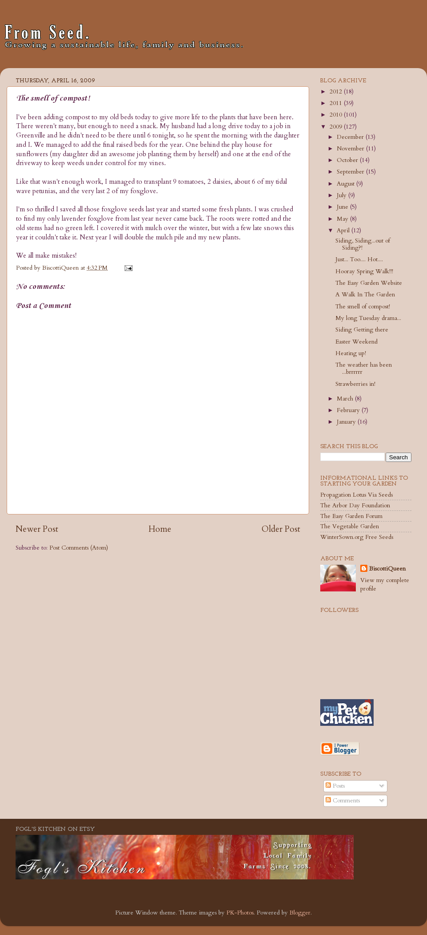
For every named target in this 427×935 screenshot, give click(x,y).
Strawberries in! (355, 384)
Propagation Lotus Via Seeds (356, 495)
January (347, 422)
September (351, 172)
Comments (343, 801)
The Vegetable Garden (349, 526)
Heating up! (350, 353)
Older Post (281, 529)
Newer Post (37, 529)
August (346, 184)
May (343, 219)
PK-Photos (240, 913)
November (351, 149)
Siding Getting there (361, 330)
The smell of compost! (362, 307)
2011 (337, 103)
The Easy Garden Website (368, 283)
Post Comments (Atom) (78, 548)
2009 (337, 127)
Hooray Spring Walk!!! (364, 271)
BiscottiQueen (387, 569)
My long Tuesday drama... (368, 318)
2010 (337, 115)
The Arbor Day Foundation (355, 506)
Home (160, 529)
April (344, 231)
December (351, 137)
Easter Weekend (356, 342)
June (343, 207)
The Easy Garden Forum (351, 516)
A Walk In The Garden (365, 295)
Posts (335, 786)
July (342, 195)
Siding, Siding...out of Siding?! (362, 244)
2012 (337, 92)
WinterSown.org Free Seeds (356, 537)
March (346, 399)
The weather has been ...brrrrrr (363, 368)
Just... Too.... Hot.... (359, 259)
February (349, 410)
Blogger (300, 913)
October (348, 160)
